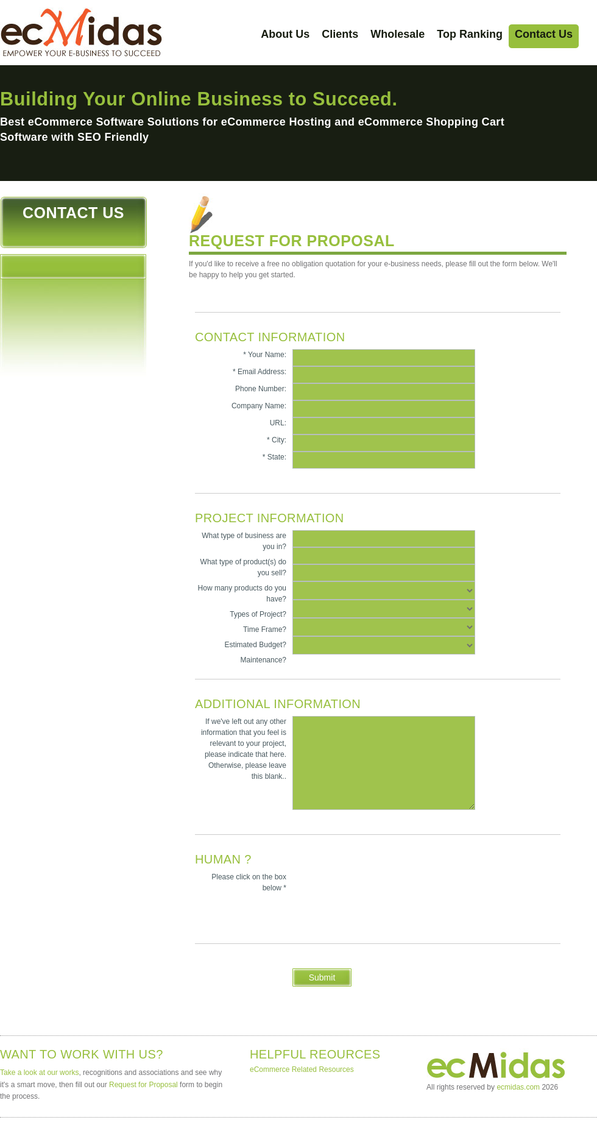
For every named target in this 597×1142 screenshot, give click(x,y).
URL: (278, 423)
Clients (340, 34)
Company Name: (258, 406)
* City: (276, 440)
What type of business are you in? (244, 541)
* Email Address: (259, 371)
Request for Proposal (143, 1084)
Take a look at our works (39, 1072)
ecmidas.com (518, 1087)
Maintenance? (263, 660)
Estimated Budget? (255, 644)
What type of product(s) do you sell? (243, 567)
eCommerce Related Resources (302, 1069)
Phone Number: (260, 389)
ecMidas (81, 32)
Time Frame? (264, 629)
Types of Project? (258, 614)
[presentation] (287, 921)
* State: (274, 457)
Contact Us (544, 34)
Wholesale (397, 34)
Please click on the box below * (248, 882)
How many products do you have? (242, 593)
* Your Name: (264, 354)
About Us (285, 34)
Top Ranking (470, 34)
